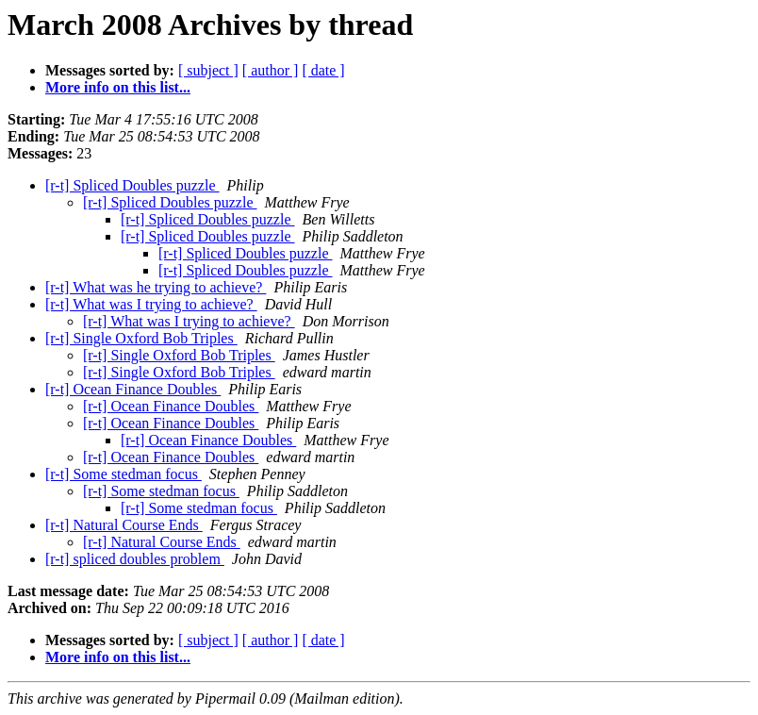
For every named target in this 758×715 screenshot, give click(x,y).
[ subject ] (208, 70)
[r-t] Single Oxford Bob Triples (141, 338)
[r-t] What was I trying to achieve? (151, 304)
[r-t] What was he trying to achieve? (155, 287)
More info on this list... (117, 87)
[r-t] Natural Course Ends (124, 525)
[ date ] (323, 70)
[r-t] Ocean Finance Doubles (133, 389)
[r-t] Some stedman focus (123, 474)
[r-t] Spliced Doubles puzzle (132, 185)
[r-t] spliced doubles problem (134, 559)
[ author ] (270, 70)
